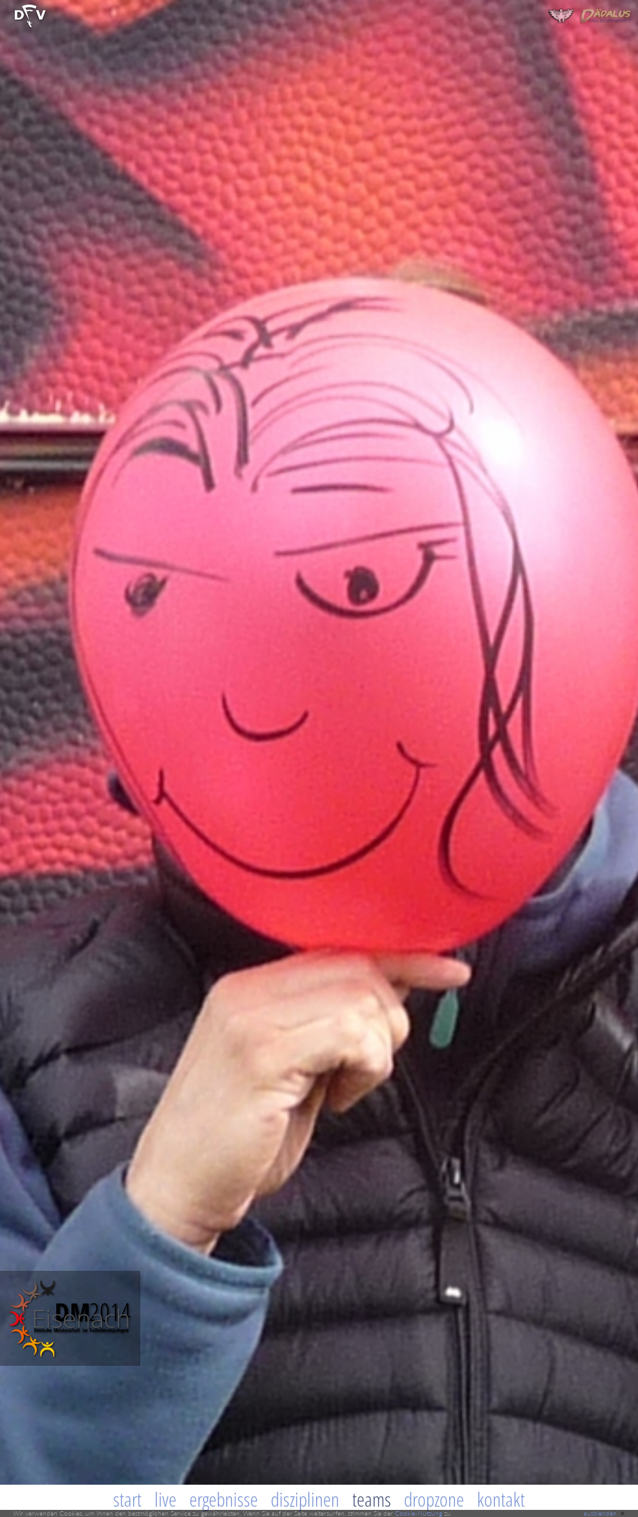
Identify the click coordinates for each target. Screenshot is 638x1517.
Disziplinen (305, 1499)
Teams (371, 1499)
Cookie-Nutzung (418, 1513)
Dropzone (434, 1499)
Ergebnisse (223, 1499)
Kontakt (501, 1499)
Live (165, 1499)
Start (127, 1499)
